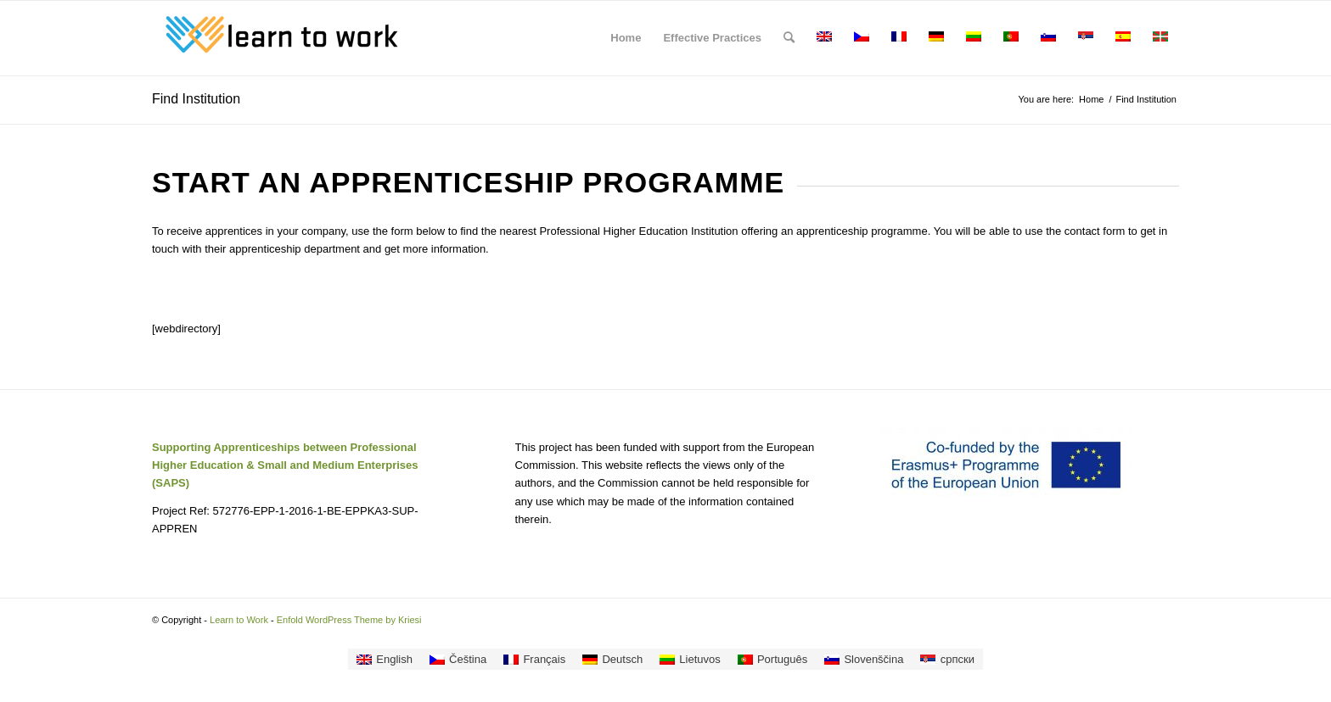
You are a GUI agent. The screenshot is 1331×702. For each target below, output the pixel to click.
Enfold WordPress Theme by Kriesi (349, 620)
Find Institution (196, 99)
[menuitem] (625, 38)
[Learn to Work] (279, 38)
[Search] (789, 38)
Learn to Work (239, 620)
